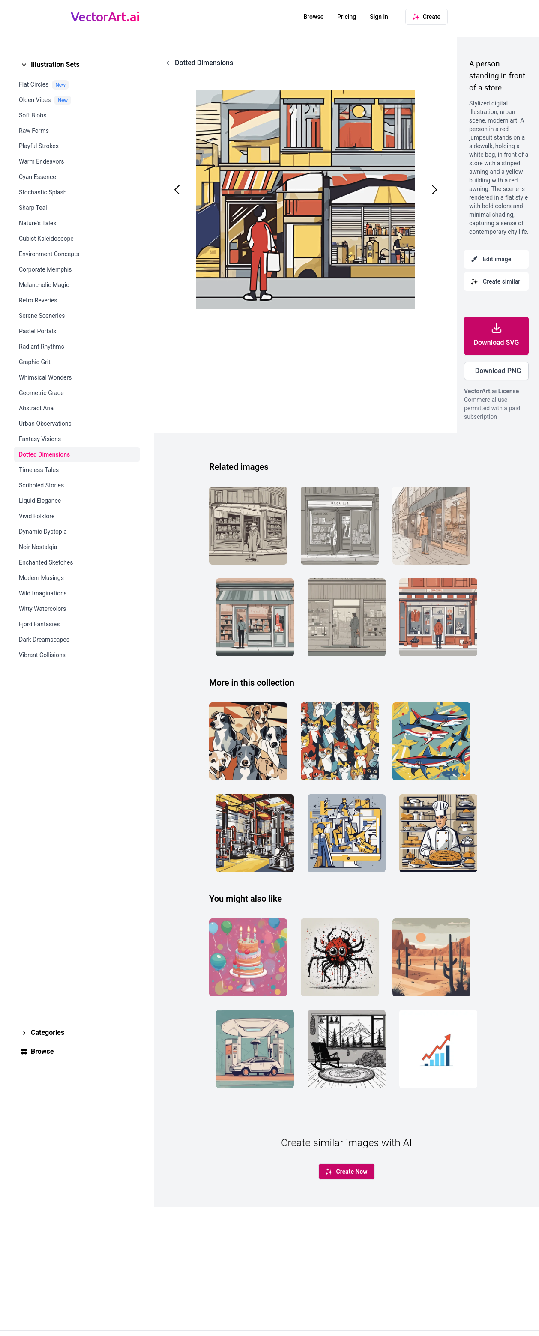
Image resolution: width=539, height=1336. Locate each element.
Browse (313, 16)
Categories (47, 1032)
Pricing (346, 16)
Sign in (379, 16)
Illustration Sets (55, 64)
